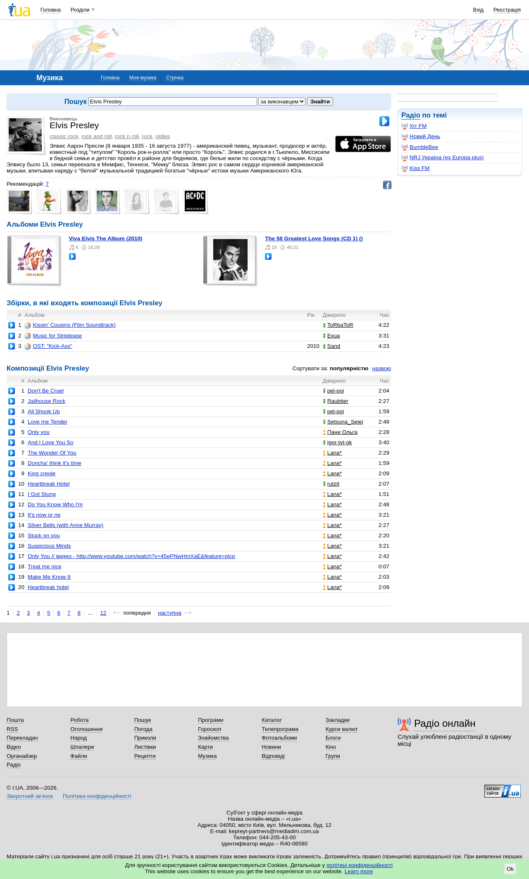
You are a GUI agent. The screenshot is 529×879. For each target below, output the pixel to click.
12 (103, 613)
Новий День (420, 136)
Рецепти (145, 756)
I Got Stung (42, 494)
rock (147, 136)
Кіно (331, 747)
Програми (210, 720)
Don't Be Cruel (46, 391)
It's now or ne (44, 515)
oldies (162, 136)
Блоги (333, 738)
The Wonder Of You (52, 453)
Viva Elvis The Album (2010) (106, 238)
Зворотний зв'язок (30, 796)
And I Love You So (51, 442)
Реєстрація (507, 10)
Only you (39, 432)
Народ (78, 738)
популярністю (349, 368)
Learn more (359, 871)
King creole (41, 473)
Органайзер (22, 756)
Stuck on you (44, 535)
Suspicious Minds (49, 546)
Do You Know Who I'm (55, 504)
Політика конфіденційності (97, 796)
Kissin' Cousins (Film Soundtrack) (69, 325)
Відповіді (273, 756)
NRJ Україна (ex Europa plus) (442, 157)
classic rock (64, 136)
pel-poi (333, 391)
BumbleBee (419, 147)
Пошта (15, 720)
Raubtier (335, 401)
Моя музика (142, 78)
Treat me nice (45, 566)
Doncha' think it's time (54, 463)
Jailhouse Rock (46, 401)
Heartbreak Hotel (49, 484)
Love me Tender (47, 422)
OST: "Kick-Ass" (48, 346)
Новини (271, 747)
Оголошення (86, 729)
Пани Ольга (340, 432)
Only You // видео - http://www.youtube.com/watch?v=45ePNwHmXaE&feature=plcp (131, 556)
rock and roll (96, 136)
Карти (205, 747)
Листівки (145, 747)
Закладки (338, 720)
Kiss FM (415, 168)
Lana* (332, 453)
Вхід (478, 10)
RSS (12, 729)
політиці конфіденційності (359, 865)
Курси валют (342, 729)
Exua (331, 336)
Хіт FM (414, 126)
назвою (381, 368)
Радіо (410, 115)
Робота (79, 720)
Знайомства (213, 738)
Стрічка (174, 78)
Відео (14, 747)
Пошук (142, 720)
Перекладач (22, 738)
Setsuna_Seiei (343, 422)
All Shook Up (44, 411)
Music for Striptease (53, 336)
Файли (78, 756)
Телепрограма (280, 729)
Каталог (272, 720)
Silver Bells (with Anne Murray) (65, 525)
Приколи (145, 738)
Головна (51, 10)
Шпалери (82, 747)
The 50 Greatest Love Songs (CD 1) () (314, 238)
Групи (333, 756)
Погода (143, 729)
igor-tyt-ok (337, 442)
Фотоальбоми (279, 738)
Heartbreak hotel (48, 587)
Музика (207, 756)
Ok (510, 869)
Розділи (80, 10)
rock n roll (127, 136)
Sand (331, 346)
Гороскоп (209, 729)
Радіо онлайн (445, 723)
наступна (169, 613)
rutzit (331, 484)
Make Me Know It (49, 577)
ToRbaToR (338, 325)
